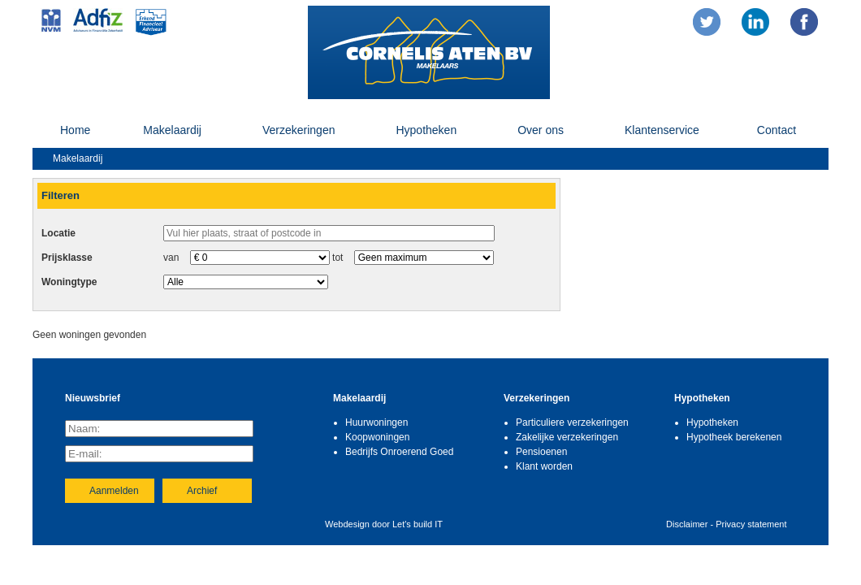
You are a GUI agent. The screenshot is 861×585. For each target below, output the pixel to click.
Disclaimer (686, 524)
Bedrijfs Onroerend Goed (399, 451)
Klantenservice (662, 130)
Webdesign (347, 524)
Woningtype (69, 282)
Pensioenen (541, 451)
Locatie (58, 233)
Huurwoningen (376, 422)
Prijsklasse (67, 257)
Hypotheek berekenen (733, 437)
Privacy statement (751, 524)
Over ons (540, 130)
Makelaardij (172, 130)
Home (75, 130)
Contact (776, 130)
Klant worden (544, 466)
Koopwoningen (377, 437)
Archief (202, 490)
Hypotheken (426, 130)
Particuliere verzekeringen (572, 422)
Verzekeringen (298, 130)
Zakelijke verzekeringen (567, 437)
